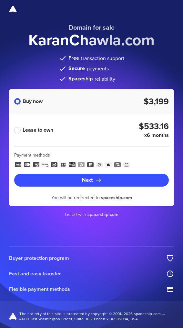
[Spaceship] (13, 9)
